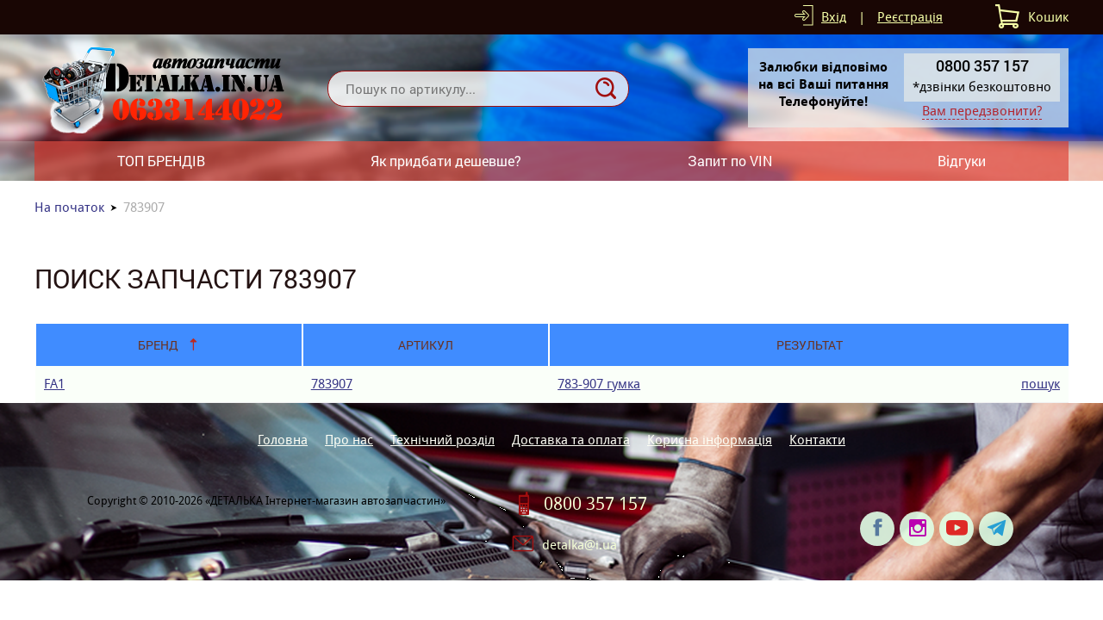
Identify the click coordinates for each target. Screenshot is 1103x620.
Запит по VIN (730, 161)
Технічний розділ (442, 439)
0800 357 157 (595, 503)
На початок (69, 207)
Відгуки (962, 161)
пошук (1040, 383)
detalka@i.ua (579, 544)
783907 (331, 383)
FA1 (54, 383)
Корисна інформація (709, 439)
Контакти (817, 439)
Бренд (158, 345)
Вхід (833, 17)
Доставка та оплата (571, 439)
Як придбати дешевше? (446, 161)
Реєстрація (910, 17)
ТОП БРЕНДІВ (161, 161)
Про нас (349, 439)
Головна (283, 439)
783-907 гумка (599, 383)
